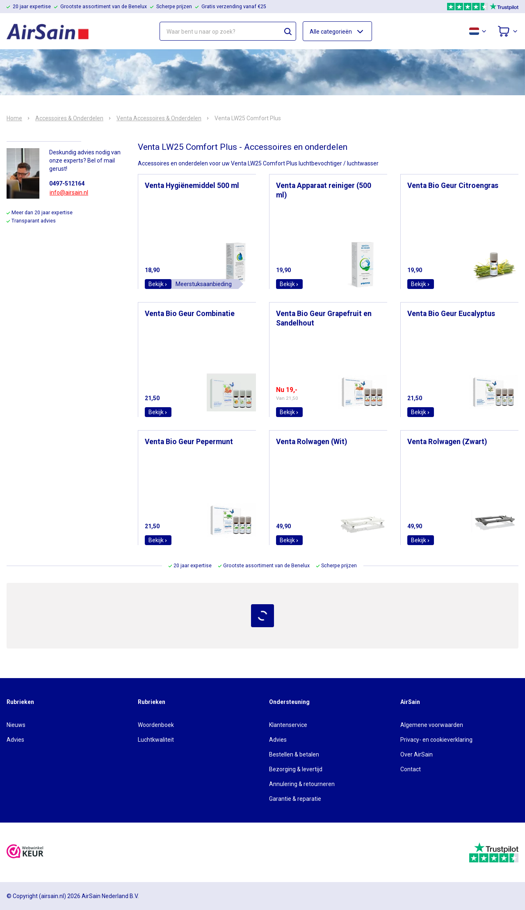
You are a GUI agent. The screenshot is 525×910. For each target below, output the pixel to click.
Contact (410, 769)
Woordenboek (156, 725)
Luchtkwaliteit (156, 739)
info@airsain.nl (69, 192)
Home (14, 118)
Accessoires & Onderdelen (69, 118)
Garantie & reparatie (295, 798)
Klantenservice (288, 725)
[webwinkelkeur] (25, 852)
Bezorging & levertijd (295, 769)
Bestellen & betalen (294, 754)
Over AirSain (416, 754)
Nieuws (16, 725)
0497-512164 (66, 183)
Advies (15, 739)
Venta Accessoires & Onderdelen (158, 118)
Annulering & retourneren (302, 784)
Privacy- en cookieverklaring (436, 739)
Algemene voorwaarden (431, 725)
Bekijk (158, 284)
